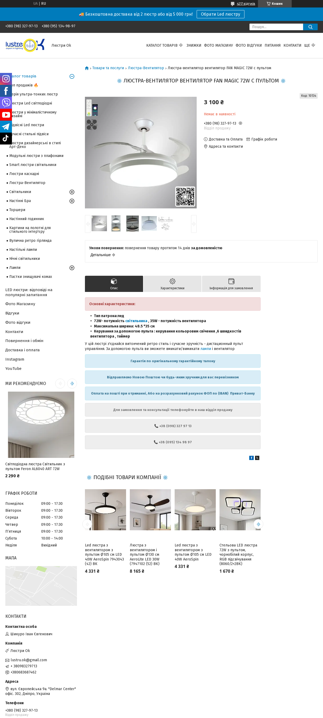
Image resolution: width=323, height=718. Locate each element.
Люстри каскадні (24, 174)
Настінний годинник (26, 219)
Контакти (292, 45)
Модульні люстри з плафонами (36, 156)
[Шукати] (310, 27)
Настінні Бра (20, 201)
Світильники (20, 192)
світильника (136, 321)
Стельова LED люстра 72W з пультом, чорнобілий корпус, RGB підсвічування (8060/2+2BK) (238, 554)
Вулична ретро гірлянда (30, 240)
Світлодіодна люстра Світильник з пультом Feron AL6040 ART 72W (35, 466)
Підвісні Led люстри (26, 125)
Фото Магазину (20, 303)
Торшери (17, 210)
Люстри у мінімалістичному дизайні (33, 114)
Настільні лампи (23, 249)
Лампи (14, 267)
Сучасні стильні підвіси (29, 134)
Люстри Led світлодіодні (30, 103)
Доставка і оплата (22, 350)
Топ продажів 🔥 (23, 85)
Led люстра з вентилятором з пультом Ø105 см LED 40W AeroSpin (193, 552)
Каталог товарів (162, 45)
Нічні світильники (24, 258)
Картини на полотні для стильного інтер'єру (30, 230)
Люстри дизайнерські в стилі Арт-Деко (35, 145)
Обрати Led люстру (220, 14)
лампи (205, 349)
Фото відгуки (249, 45)
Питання (273, 45)
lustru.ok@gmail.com (29, 660)
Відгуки (12, 313)
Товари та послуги (108, 68)
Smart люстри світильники (32, 165)
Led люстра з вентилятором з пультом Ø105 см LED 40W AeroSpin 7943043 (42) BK (104, 554)
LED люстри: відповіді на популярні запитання (29, 292)
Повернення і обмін (24, 340)
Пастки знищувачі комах (30, 276)
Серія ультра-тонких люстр (33, 94)
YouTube (13, 368)
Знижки (194, 45)
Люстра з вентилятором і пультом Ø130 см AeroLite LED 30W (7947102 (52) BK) (145, 554)
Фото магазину (218, 45)
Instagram (14, 359)
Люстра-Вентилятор (146, 68)
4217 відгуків (246, 4)
